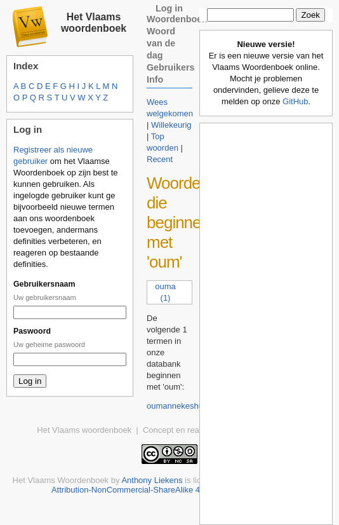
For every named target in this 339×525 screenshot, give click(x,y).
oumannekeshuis (178, 406)
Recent (160, 159)
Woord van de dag (161, 43)
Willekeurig (171, 125)
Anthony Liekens (151, 480)
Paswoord (32, 331)
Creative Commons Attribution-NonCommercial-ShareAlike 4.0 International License (188, 484)
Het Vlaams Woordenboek (61, 480)
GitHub (295, 101)
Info (155, 79)
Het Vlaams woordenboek (93, 22)
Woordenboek (177, 19)
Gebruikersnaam (44, 284)
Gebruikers (171, 67)
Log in (169, 8)
